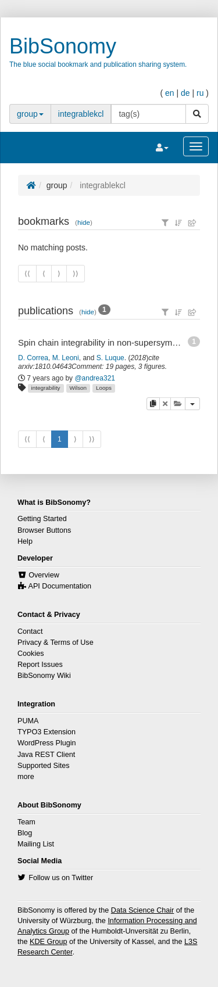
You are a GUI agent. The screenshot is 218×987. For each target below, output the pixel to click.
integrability (45, 388)
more (25, 777)
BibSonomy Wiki (44, 676)
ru (199, 93)
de (185, 93)
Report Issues (40, 665)
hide (83, 222)
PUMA (27, 721)
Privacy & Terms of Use (55, 642)
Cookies (30, 653)
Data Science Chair (142, 910)
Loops (104, 388)
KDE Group (48, 942)
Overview (43, 575)
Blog (24, 833)
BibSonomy (62, 46)
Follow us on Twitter (60, 878)
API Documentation (60, 586)
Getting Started (42, 519)
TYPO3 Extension (46, 732)
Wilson (78, 388)
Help (25, 541)
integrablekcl (81, 114)
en (169, 93)
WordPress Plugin (46, 743)
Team (26, 822)
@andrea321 (94, 378)
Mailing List (35, 844)
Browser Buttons (44, 530)
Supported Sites (43, 766)
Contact (29, 631)
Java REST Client (46, 755)
